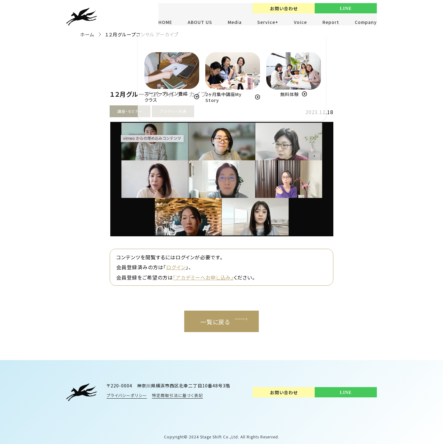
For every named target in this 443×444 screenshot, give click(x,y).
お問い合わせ (284, 8)
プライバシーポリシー (127, 395)
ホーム (87, 34)
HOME (165, 22)
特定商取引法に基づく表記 (177, 395)
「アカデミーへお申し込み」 (203, 277)
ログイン (175, 267)
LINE (346, 8)
